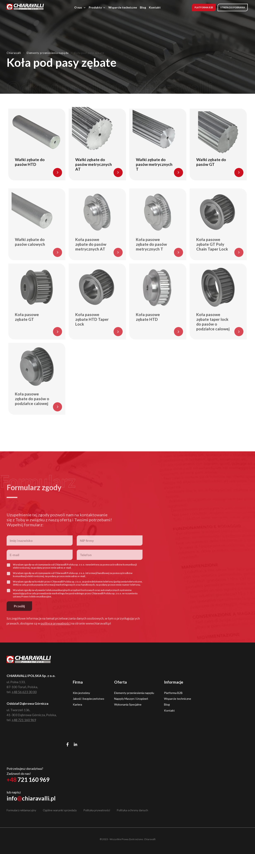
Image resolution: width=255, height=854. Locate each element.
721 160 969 (28, 779)
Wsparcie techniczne (122, 7)
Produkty (97, 8)
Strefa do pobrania (232, 7)
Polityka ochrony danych (132, 810)
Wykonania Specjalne (127, 704)
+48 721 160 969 (24, 720)
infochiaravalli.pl (31, 798)
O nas (80, 8)
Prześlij (19, 615)
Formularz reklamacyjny (21, 810)
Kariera (77, 704)
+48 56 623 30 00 (24, 692)
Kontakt (155, 7)
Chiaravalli (14, 53)
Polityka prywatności (96, 810)
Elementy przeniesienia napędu (48, 53)
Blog (143, 7)
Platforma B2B (204, 7)
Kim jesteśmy (81, 693)
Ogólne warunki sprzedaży (60, 810)
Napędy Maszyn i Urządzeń (131, 698)
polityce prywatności (56, 632)
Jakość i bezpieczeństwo (88, 698)
